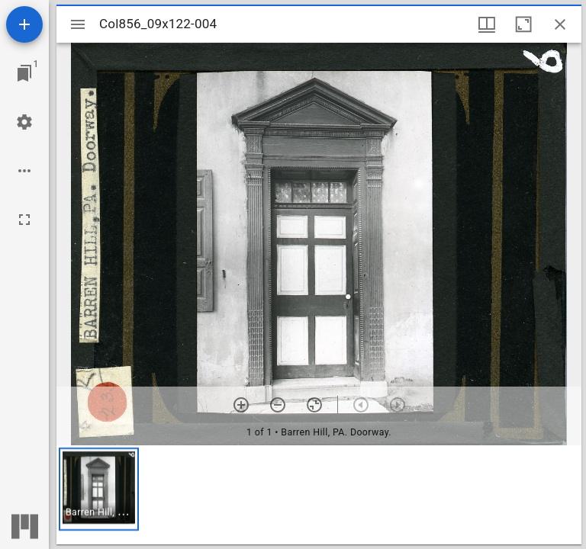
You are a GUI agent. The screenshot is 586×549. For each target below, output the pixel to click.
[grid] (318, 494)
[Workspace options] (24, 170)
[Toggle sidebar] (78, 24)
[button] (99, 489)
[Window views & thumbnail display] (486, 24)
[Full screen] (24, 219)
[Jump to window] (24, 73)
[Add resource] (24, 24)
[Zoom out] (277, 405)
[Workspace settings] (24, 122)
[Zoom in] (241, 405)
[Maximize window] (523, 24)
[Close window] (560, 24)
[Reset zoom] (314, 405)
